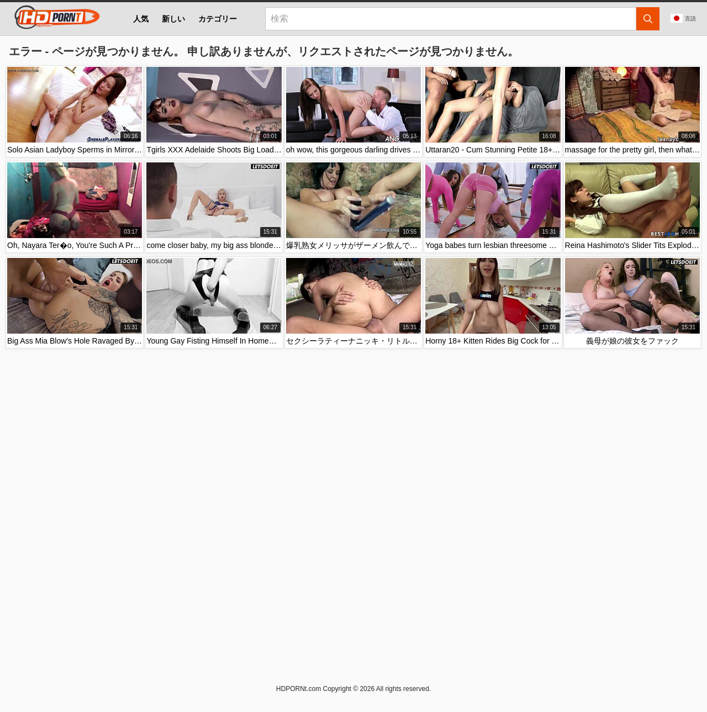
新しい (173, 18)
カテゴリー (217, 18)
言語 (683, 18)
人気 (141, 18)
